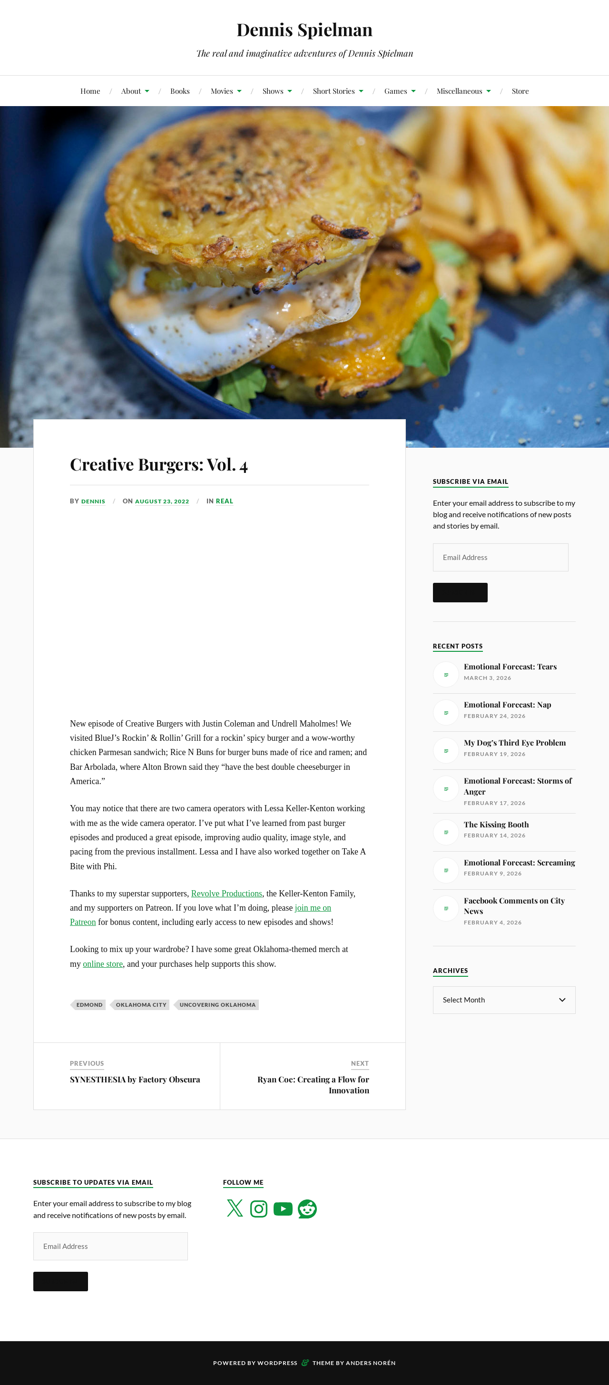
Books (180, 91)
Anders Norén (371, 1362)
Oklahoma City (141, 1005)
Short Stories (334, 91)
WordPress (277, 1362)
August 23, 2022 (166, 501)
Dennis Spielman (304, 29)
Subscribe (460, 592)
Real (231, 501)
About (131, 91)
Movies (222, 91)
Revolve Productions (226, 893)
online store (103, 964)
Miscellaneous (459, 91)
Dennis (94, 501)
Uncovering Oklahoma (218, 1005)
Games (395, 91)
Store (520, 91)
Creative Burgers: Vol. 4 (182, 462)
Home (90, 91)
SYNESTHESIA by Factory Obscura (135, 1079)
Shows (273, 91)
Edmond (90, 1005)
